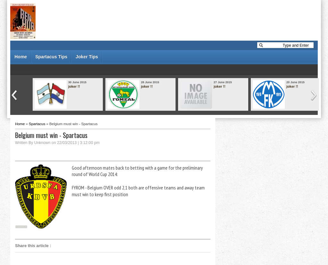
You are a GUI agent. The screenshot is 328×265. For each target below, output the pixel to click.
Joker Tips (87, 56)
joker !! (74, 86)
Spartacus (37, 124)
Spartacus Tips (51, 56)
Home (20, 56)
